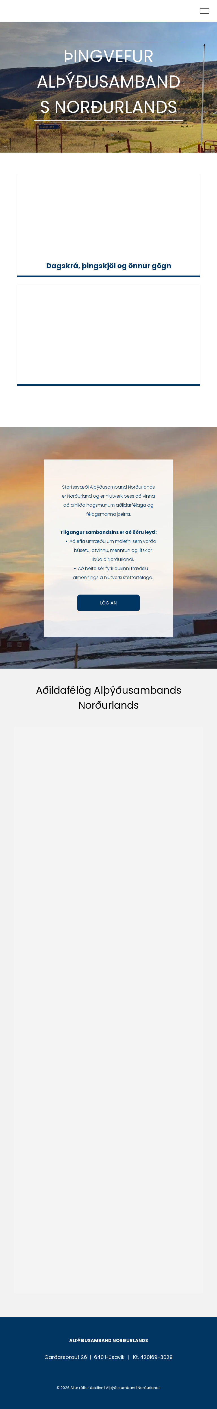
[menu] (204, 11)
